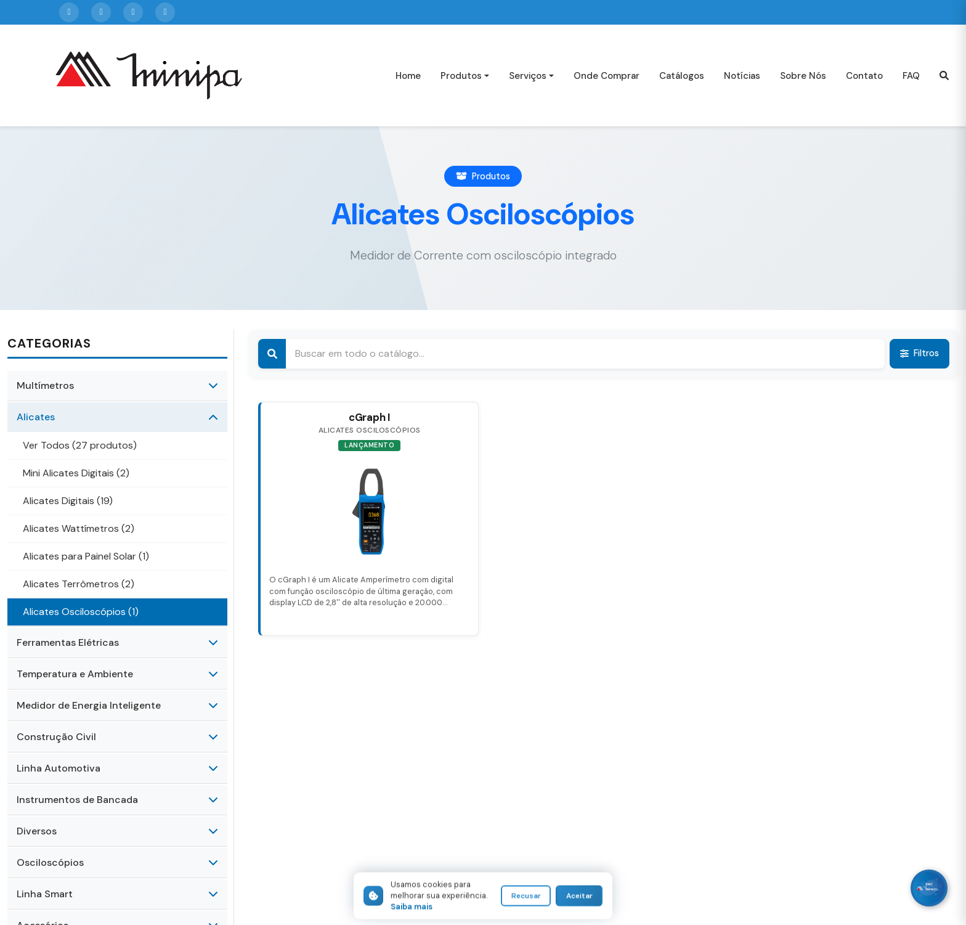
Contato (864, 76)
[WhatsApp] (929, 888)
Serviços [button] (527, 76)
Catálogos (681, 76)
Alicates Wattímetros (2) (78, 528)
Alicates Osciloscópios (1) (81, 611)
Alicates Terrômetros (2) (78, 583)
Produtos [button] (461, 76)
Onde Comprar (606, 76)
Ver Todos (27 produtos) (80, 445)
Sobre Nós (803, 76)
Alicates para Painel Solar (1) (86, 556)
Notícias (742, 76)
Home (408, 76)
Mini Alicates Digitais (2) (76, 473)
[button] (944, 75)
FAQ (911, 76)
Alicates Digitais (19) (68, 500)
